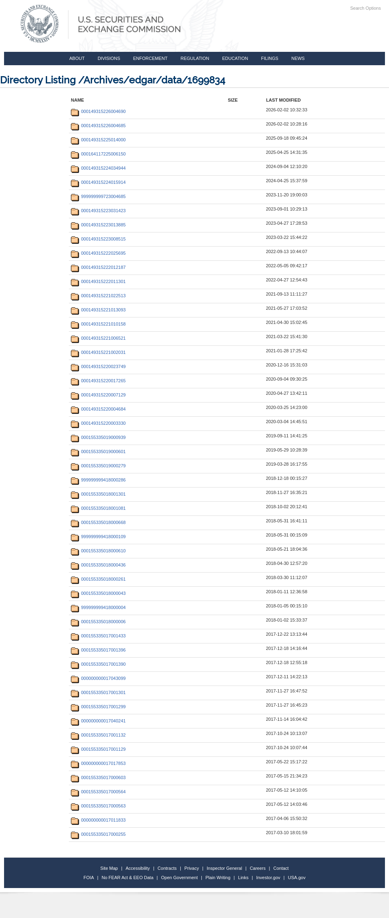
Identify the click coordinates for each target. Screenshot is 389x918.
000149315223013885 (98, 224)
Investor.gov (268, 877)
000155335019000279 (98, 465)
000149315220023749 (98, 366)
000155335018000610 (98, 550)
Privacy (191, 868)
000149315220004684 (98, 409)
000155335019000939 (98, 437)
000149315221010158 (98, 324)
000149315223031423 (98, 210)
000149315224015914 (98, 182)
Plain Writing (218, 877)
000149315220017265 (98, 380)
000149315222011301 (98, 281)
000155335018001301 (98, 494)
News (298, 58)
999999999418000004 (98, 607)
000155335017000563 (98, 805)
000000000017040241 (98, 720)
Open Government (179, 877)
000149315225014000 (98, 139)
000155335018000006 (98, 621)
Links (243, 877)
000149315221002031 (98, 352)
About (77, 58)
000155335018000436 (98, 564)
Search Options (365, 8)
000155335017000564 (98, 791)
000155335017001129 (98, 749)
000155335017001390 (98, 664)
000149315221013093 (98, 309)
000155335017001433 (98, 635)
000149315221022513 (98, 295)
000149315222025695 (98, 253)
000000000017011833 (98, 820)
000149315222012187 (98, 267)
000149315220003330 (98, 423)
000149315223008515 (98, 238)
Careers (257, 868)
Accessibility (138, 868)
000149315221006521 (98, 338)
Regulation (194, 58)
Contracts (167, 868)
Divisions (109, 58)
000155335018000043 (98, 593)
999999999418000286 (98, 479)
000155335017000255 (98, 834)
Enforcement (150, 58)
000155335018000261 (98, 579)
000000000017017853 (98, 763)
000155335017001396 (98, 649)
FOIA (88, 877)
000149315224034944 (98, 168)
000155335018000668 (98, 522)
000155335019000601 (98, 451)
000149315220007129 (98, 394)
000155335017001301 (98, 692)
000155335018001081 (98, 508)
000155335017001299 (98, 706)
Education (235, 58)
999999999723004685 (98, 196)
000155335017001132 (98, 735)
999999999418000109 (98, 536)
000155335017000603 (98, 777)
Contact (281, 868)
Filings (269, 58)
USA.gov (297, 877)
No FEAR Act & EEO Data (128, 877)
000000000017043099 (98, 678)
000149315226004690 (98, 111)
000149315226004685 (98, 125)
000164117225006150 (98, 153)
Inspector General (224, 868)
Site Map (109, 868)
